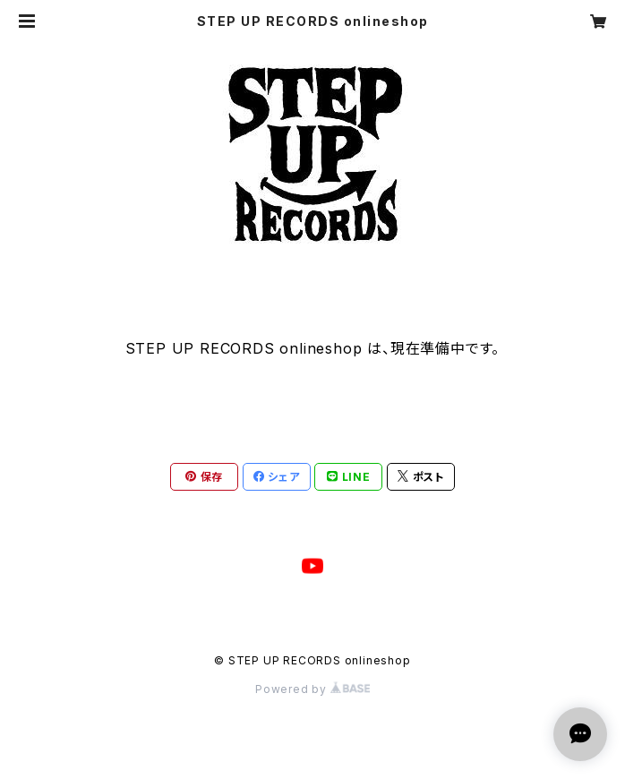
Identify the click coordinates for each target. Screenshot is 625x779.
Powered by (312, 689)
